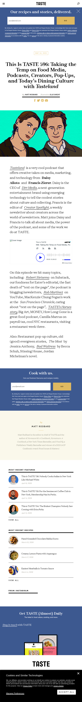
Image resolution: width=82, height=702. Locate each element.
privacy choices (59, 686)
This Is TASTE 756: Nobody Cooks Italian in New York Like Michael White (46, 478)
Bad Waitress (45, 346)
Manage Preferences (15, 693)
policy (25, 36)
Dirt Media (29, 187)
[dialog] (41, 686)
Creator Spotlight (36, 207)
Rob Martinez (53, 292)
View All (14, 520)
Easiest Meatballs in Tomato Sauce (37, 568)
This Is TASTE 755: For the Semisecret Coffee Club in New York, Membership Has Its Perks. (46, 493)
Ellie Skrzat (55, 95)
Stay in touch (9, 624)
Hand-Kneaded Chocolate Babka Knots (39, 538)
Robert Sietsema (37, 277)
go (65, 21)
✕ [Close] (78, 673)
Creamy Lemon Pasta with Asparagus (39, 553)
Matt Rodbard (31, 95)
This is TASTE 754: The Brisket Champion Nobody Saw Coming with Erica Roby (47, 507)
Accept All (66, 692)
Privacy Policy (27, 686)
